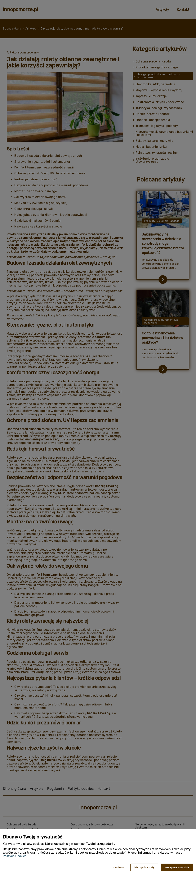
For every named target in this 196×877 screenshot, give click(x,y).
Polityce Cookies (14, 856)
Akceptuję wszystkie (177, 867)
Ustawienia (117, 867)
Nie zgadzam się (144, 867)
